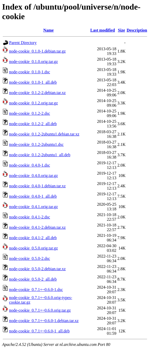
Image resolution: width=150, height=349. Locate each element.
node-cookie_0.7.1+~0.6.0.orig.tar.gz (40, 310)
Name (48, 30)
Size (121, 30)
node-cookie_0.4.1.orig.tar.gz (33, 206)
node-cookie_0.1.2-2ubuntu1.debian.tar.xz (44, 134)
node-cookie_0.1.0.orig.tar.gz (33, 61)
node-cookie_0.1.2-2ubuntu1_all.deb (39, 155)
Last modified (102, 30)
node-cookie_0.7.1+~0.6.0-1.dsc (36, 289)
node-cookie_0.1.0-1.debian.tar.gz (37, 51)
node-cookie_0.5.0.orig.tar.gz (33, 248)
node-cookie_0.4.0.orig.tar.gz (33, 175)
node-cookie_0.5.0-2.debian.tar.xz (37, 269)
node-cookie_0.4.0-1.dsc (29, 165)
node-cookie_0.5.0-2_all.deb (33, 279)
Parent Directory (23, 42)
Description (137, 30)
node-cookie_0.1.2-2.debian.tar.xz (37, 92)
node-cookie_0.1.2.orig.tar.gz (33, 103)
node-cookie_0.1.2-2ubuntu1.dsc (36, 144)
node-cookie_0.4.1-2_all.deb (33, 238)
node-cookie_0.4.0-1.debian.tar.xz (37, 186)
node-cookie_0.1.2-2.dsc (29, 113)
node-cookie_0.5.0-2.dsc (29, 258)
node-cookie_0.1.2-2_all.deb (33, 124)
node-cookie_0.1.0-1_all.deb (33, 82)
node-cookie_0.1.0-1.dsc (29, 72)
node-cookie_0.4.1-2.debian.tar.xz (37, 227)
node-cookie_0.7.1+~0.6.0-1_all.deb (39, 331)
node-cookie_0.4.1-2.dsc (29, 217)
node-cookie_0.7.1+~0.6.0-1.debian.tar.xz (44, 320)
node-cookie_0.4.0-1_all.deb (33, 196)
